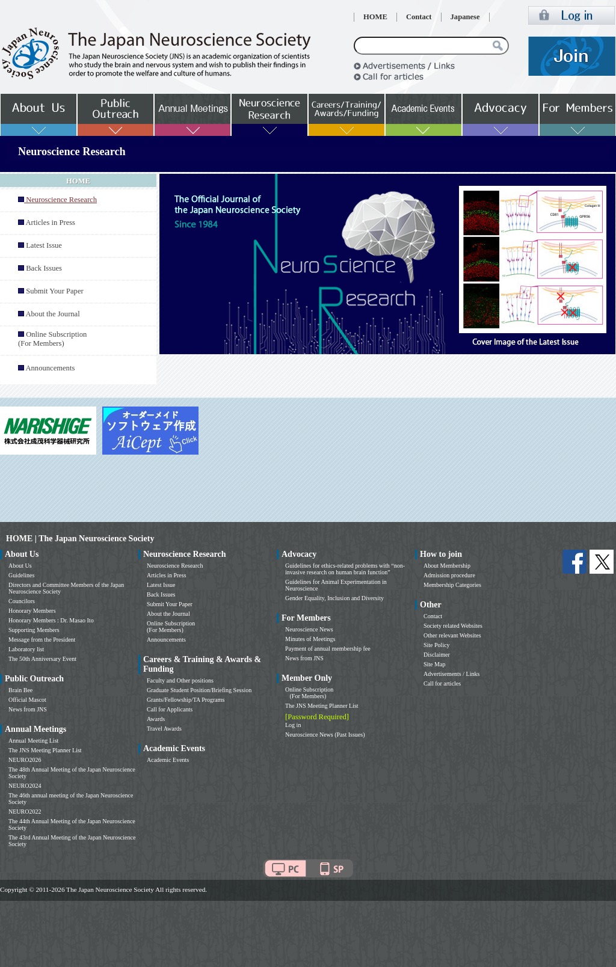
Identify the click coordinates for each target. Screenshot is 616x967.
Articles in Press (50, 222)
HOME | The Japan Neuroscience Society (80, 538)
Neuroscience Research (175, 565)
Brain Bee (20, 690)
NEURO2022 (24, 811)
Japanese (465, 17)
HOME (375, 17)
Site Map (434, 664)
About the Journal (52, 314)
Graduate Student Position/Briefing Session (199, 690)
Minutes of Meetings (310, 639)
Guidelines (21, 575)
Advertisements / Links (451, 674)
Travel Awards (164, 728)
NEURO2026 (24, 760)
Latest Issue (44, 245)
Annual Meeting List (33, 740)
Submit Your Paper (55, 291)
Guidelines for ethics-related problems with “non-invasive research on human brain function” (345, 569)
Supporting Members (34, 630)
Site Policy (437, 645)
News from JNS (27, 709)
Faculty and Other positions (180, 680)
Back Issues (44, 268)
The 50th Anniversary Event (42, 658)
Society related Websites (453, 625)
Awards (156, 719)
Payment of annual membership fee (328, 648)
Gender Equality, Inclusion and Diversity (334, 598)
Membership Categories (452, 585)
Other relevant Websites (452, 635)
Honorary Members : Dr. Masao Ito (51, 620)
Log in (293, 725)
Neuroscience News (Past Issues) (325, 734)
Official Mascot (27, 699)
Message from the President (41, 639)
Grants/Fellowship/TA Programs (185, 699)
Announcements (50, 368)
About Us (20, 565)
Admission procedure (449, 575)
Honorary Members (32, 610)
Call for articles (442, 683)
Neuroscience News (309, 629)
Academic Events (168, 760)
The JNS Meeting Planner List (45, 750)
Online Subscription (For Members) (52, 339)
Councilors (21, 601)
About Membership (447, 565)
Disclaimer (437, 654)
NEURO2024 (24, 785)
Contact (419, 17)
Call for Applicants (169, 709)
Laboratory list (26, 649)
